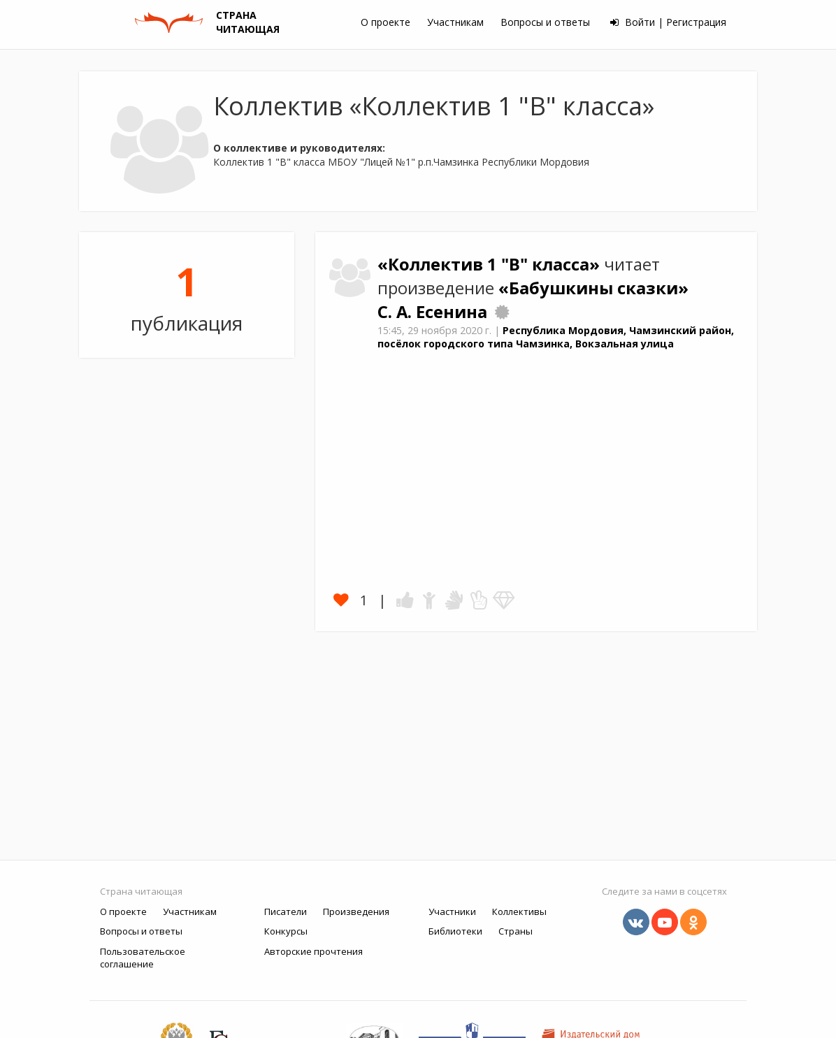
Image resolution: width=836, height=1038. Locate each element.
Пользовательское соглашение (142, 958)
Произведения (356, 911)
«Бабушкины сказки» (593, 288)
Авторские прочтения (313, 951)
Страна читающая (141, 891)
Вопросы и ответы (545, 22)
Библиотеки (455, 931)
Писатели (285, 911)
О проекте (385, 22)
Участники (452, 911)
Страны (515, 931)
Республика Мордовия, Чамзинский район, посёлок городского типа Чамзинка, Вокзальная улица (555, 337)
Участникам (455, 22)
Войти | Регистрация (668, 22)
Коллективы (519, 911)
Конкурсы (286, 931)
